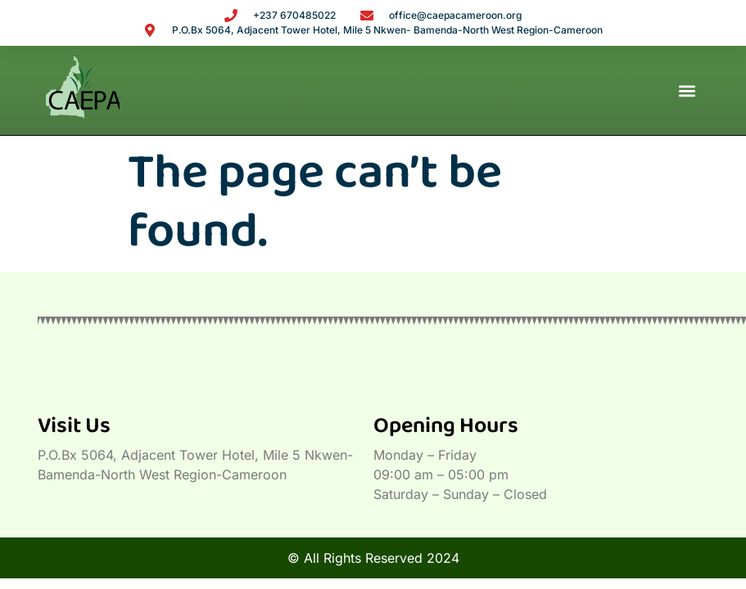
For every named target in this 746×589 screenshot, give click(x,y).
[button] (686, 90)
